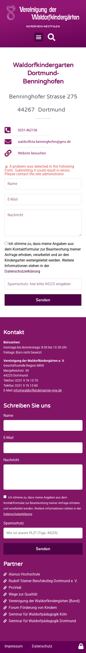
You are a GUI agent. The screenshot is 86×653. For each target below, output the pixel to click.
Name (8, 415)
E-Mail (8, 437)
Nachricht (11, 460)
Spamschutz (13, 523)
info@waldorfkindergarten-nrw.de (38, 390)
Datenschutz (42, 646)
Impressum (14, 646)
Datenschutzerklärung (22, 271)
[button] (38, 37)
